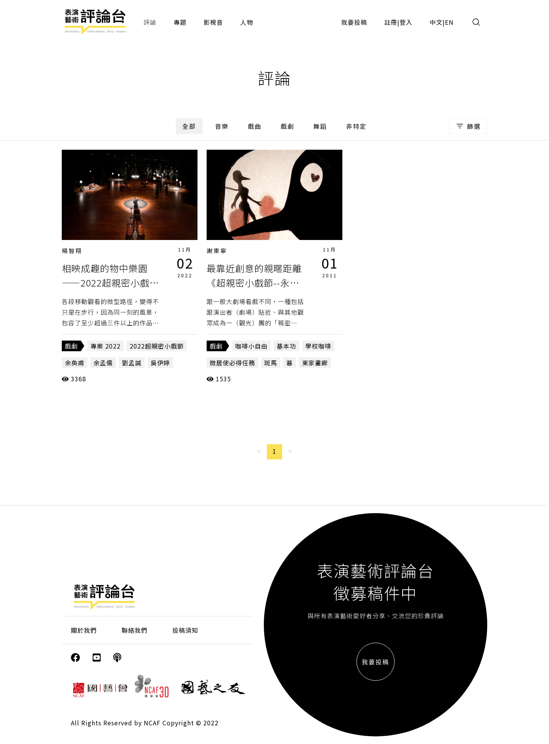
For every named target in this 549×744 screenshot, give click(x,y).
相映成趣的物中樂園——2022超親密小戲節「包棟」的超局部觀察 (110, 282)
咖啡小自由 (251, 345)
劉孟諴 (131, 362)
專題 (179, 22)
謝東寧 (217, 250)
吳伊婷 (160, 362)
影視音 (213, 22)
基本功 (286, 345)
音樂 (222, 126)
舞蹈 (320, 126)
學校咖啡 (318, 345)
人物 (246, 22)
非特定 (356, 126)
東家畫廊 (315, 362)
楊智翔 (72, 250)
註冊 (390, 22)
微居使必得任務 (232, 362)
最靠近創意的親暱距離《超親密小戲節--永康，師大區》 (254, 282)
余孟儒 (103, 362)
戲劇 (287, 126)
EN (449, 22)
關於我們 (84, 630)
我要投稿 (354, 22)
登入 (406, 22)
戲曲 (255, 126)
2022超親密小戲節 (157, 345)
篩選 (468, 126)
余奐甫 (74, 362)
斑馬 (270, 362)
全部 (189, 126)
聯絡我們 (135, 630)
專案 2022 (105, 345)
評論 (149, 22)
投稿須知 (185, 630)
